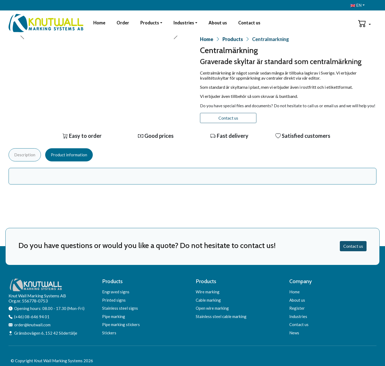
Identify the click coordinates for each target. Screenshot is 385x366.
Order (123, 22)
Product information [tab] (69, 154)
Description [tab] (24, 154)
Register (297, 308)
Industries (184, 22)
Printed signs (114, 300)
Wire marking (208, 291)
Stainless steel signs (120, 308)
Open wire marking (212, 308)
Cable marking (208, 300)
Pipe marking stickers (121, 324)
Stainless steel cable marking (221, 316)
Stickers (109, 332)
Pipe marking (113, 316)
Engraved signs (115, 291)
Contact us (249, 22)
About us (218, 22)
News (294, 332)
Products (149, 22)
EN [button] (356, 5)
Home (99, 22)
